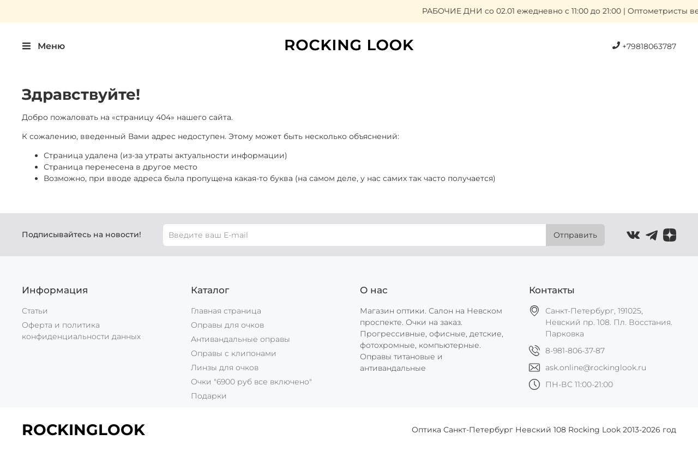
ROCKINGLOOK (83, 429)
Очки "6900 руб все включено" (251, 382)
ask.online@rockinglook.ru (595, 367)
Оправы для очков (227, 325)
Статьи (35, 311)
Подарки (209, 396)
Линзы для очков (224, 367)
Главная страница (226, 311)
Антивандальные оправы (240, 339)
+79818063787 (644, 46)
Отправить (575, 235)
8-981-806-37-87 (575, 350)
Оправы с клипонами (233, 353)
